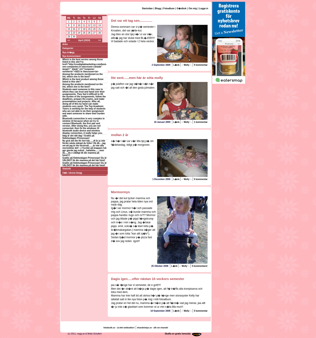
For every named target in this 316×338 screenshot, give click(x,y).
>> (99, 40)
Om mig (193, 8)
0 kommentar (201, 65)
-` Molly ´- (186, 65)
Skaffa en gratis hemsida (178, 334)
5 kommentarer (200, 266)
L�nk (176, 65)
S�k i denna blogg (72, 173)
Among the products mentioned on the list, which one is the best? (82, 75)
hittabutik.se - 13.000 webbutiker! (119, 328)
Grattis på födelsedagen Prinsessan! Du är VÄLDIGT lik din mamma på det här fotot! (84, 159)
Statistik (66, 168)
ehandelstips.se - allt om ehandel (152, 328)
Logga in (203, 8)
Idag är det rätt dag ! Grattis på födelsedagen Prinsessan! (78, 136)
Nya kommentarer (71, 56)
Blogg (158, 8)
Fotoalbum (168, 8)
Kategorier (67, 48)
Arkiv (65, 44)
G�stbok (181, 8)
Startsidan (147, 8)
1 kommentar (201, 122)
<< (68, 40)
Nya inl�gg (68, 52)
